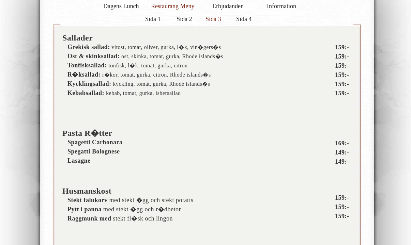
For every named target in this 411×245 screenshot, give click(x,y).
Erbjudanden (228, 6)
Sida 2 (184, 19)
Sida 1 (153, 19)
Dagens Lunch (121, 6)
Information (281, 6)
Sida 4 (244, 19)
